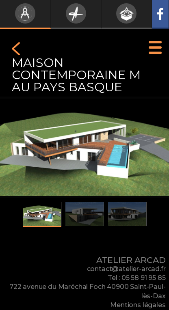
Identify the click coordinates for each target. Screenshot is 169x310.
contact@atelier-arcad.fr (126, 269)
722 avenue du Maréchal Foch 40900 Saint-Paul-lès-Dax (87, 291)
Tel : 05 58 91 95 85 (137, 278)
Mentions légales (137, 305)
